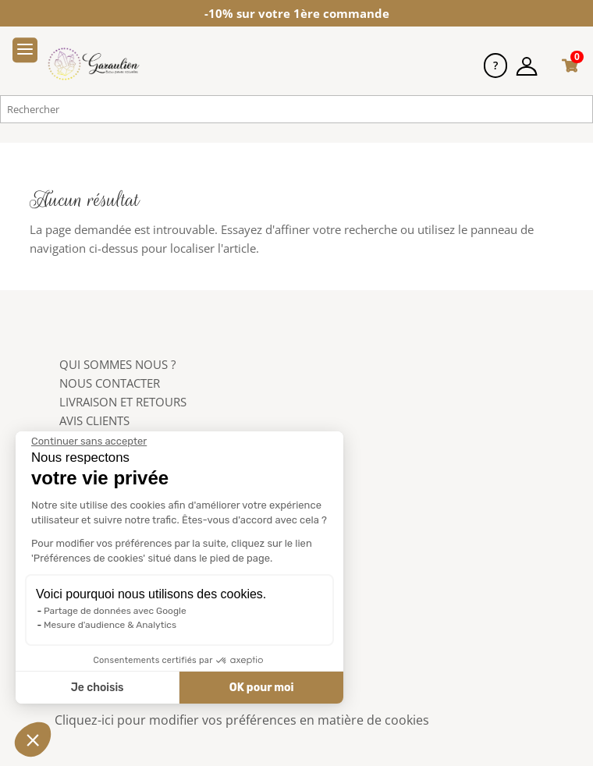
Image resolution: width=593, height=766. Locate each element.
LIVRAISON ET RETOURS (122, 402)
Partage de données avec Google (114, 610)
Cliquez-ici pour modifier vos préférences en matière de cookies (242, 720)
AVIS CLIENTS (94, 420)
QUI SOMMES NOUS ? (117, 364)
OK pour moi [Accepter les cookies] (261, 687)
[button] (32, 739)
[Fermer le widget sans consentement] (88, 441)
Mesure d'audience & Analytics (109, 624)
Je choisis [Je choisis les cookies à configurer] (96, 687)
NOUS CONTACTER (109, 383)
